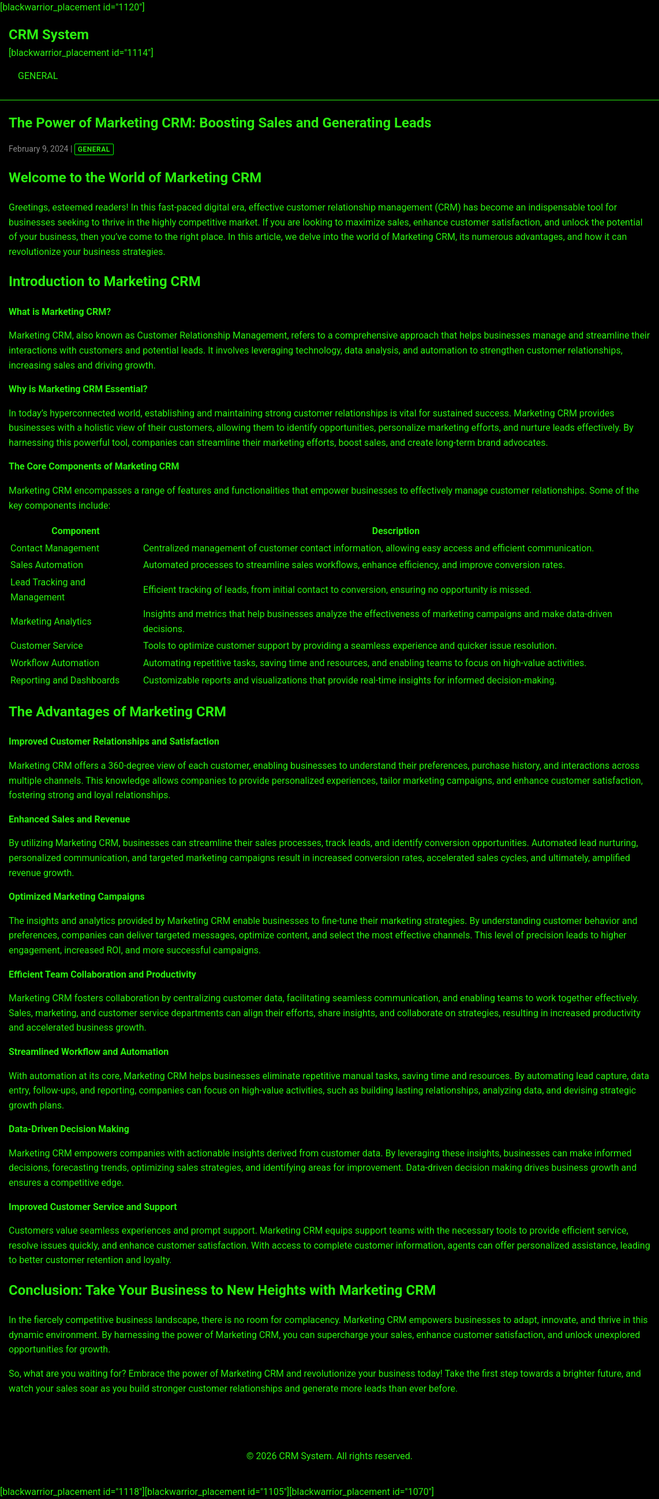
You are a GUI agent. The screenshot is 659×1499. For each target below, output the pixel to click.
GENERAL (38, 75)
